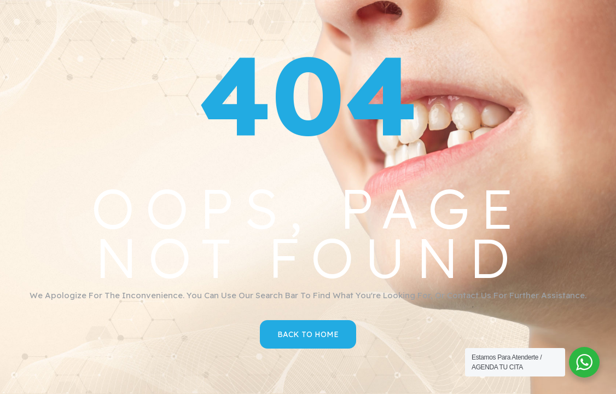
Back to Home (308, 334)
